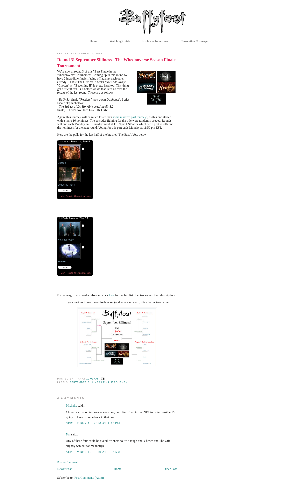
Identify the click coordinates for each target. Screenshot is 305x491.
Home (93, 41)
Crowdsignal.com (82, 196)
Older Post (170, 469)
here (111, 295)
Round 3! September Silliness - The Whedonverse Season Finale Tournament (116, 62)
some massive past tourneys (130, 117)
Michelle (71, 405)
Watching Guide (120, 41)
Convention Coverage (194, 41)
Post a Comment (67, 462)
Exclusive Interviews (155, 41)
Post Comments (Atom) (89, 477)
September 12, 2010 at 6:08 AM (93, 452)
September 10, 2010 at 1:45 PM (93, 423)
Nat (68, 434)
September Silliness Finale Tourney (98, 382)
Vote (65, 190)
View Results (67, 196)
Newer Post (64, 469)
